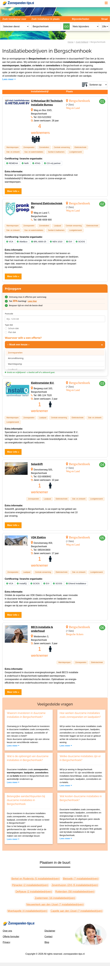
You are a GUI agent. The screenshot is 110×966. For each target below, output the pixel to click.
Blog (47, 942)
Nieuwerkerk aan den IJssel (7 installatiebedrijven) (55, 904)
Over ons (7, 931)
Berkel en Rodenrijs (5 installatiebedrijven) (35, 878)
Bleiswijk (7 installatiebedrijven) (81, 878)
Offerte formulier (11, 936)
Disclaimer (50, 931)
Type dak (9, 325)
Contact (48, 936)
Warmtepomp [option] (15, 363)
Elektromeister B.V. (42, 382)
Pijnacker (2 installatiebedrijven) (30, 885)
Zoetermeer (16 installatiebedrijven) (55, 898)
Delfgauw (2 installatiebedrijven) (33, 891)
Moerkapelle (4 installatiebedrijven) (27, 910)
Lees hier (32, 301)
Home (70, 42)
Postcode (9, 313)
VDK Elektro (38, 537)
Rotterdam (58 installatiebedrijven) (75, 891)
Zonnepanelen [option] (15, 352)
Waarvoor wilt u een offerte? (23, 337)
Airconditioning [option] (15, 358)
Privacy (6, 942)
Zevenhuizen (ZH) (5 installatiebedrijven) (75, 885)
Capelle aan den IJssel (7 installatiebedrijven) (76, 910)
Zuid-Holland (82, 42)
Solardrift (37, 464)
